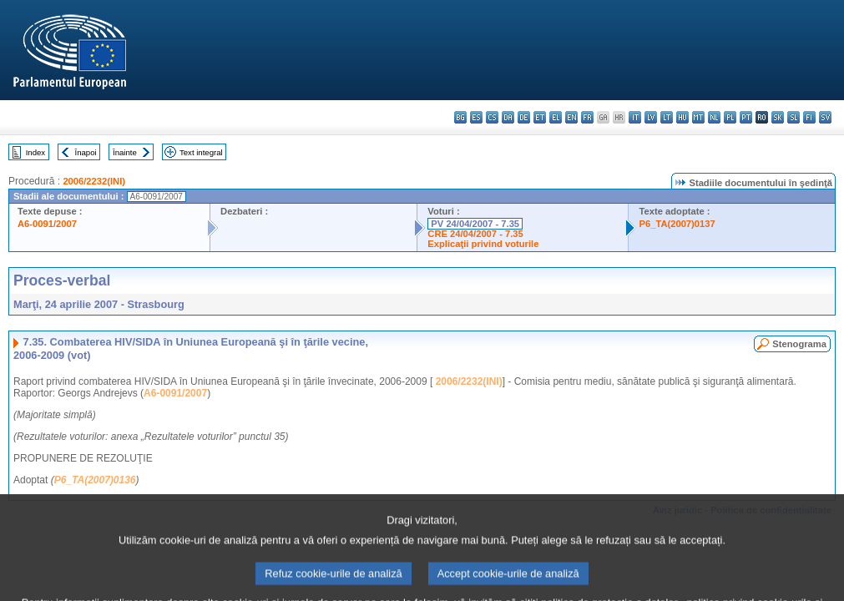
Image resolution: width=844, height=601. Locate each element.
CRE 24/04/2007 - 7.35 (475, 234)
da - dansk (508, 117)
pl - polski (730, 117)
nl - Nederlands (714, 117)
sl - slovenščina (793, 117)
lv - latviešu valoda (650, 117)
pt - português (746, 117)
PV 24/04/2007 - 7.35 (475, 224)
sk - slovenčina (777, 117)
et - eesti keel (539, 117)
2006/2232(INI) (94, 181)
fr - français (587, 117)
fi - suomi (809, 117)
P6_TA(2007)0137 (677, 224)
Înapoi (86, 152)
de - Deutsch (524, 117)
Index (35, 152)
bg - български (460, 117)
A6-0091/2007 (47, 224)
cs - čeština (492, 117)
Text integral (201, 152)
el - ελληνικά (555, 117)
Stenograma (799, 344)
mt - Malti (698, 117)
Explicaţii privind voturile (482, 244)
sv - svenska (825, 117)
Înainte (125, 152)
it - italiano (635, 117)
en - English (571, 117)
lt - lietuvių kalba (666, 117)
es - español (476, 117)
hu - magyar (682, 117)
